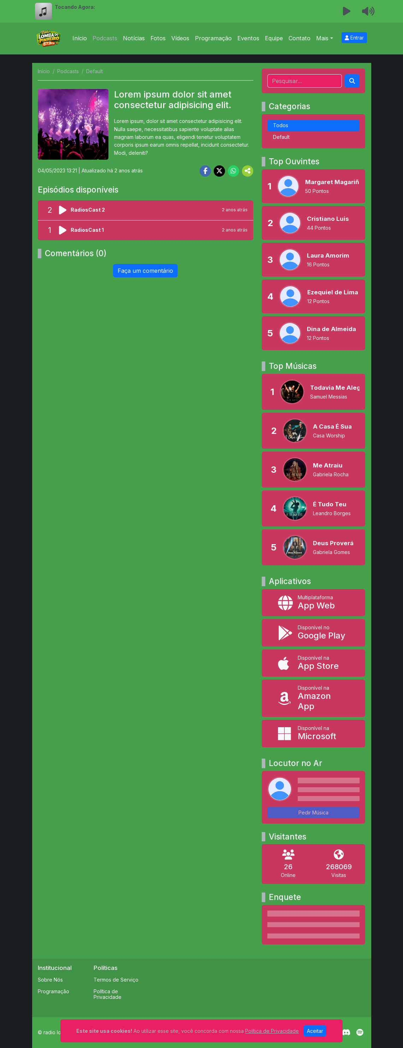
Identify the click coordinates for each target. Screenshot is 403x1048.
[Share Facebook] (205, 171)
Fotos (158, 38)
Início (79, 38)
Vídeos (180, 38)
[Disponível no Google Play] (313, 632)
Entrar (354, 38)
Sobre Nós (50, 980)
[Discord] (346, 1032)
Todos (280, 125)
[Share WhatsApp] (233, 171)
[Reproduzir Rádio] (346, 11)
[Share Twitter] (219, 171)
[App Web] (313, 602)
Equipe (274, 38)
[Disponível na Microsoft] (313, 733)
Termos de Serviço (116, 980)
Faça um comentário (145, 270)
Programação (213, 38)
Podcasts (105, 38)
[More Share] (247, 171)
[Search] (352, 81)
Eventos (248, 38)
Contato (299, 38)
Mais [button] (322, 38)
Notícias (134, 38)
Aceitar (315, 1031)
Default (281, 137)
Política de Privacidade (108, 994)
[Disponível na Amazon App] (313, 698)
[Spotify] (359, 1032)
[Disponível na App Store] (313, 663)
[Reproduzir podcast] (65, 210)
